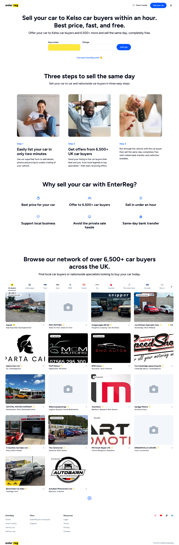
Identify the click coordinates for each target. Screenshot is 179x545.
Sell (158, 5)
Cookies (66, 531)
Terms (66, 523)
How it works (11, 523)
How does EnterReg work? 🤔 (89, 58)
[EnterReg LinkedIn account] (172, 515)
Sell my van (10, 531)
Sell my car (10, 527)
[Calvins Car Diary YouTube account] (161, 515)
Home (8, 519)
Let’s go (124, 47)
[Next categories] (171, 287)
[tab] (12, 287)
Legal (65, 519)
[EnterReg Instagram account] (155, 515)
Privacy (66, 527)
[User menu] (171, 5)
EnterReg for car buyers (40, 519)
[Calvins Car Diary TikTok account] (166, 515)
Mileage (85, 42)
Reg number (53, 42)
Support (33, 523)
